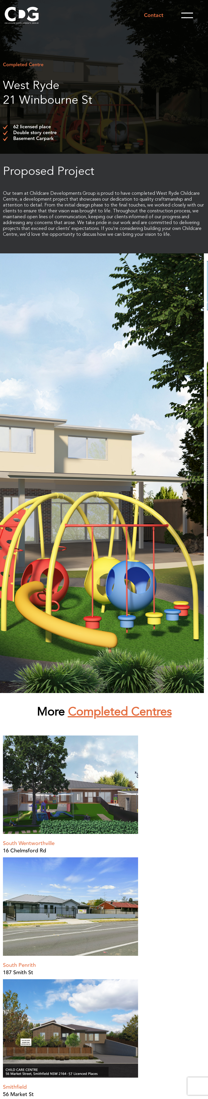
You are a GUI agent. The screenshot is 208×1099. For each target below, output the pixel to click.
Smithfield (15, 1087)
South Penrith (19, 965)
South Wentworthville (29, 843)
